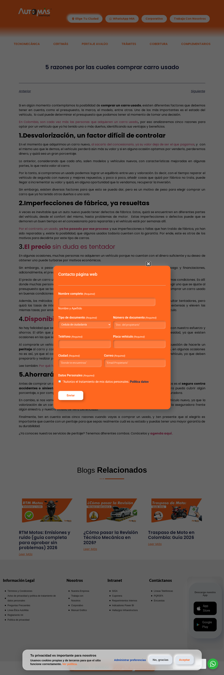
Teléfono (81, 335)
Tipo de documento (88, 313)
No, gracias (156, 660)
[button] (148, 258)
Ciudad (80, 354)
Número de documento (129, 314)
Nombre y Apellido (81, 304)
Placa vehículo (129, 335)
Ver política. (69, 664)
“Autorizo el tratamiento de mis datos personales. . (108, 385)
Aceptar (183, 660)
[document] (112, 337)
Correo (116, 354)
